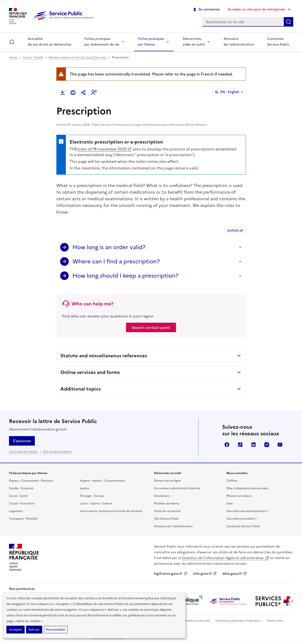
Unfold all (235, 230)
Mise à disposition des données (247, 488)
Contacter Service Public (278, 41)
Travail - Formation (22, 503)
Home (13, 57)
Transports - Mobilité (23, 519)
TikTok (240, 444)
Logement (16, 511)
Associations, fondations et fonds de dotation (111, 511)
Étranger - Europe (92, 496)
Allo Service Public (166, 519)
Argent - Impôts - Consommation (102, 481)
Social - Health (33, 57)
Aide (229, 503)
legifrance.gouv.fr (170, 573)
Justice (84, 488)
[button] (94, 92)
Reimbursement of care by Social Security (77, 57)
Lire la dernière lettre (23, 452)
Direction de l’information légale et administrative (225, 557)
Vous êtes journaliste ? (241, 519)
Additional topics (80, 388)
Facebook (227, 444)
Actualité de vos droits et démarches (49, 41)
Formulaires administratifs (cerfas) (177, 488)
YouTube (280, 444)
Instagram (266, 444)
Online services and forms (90, 372)
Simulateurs (162, 496)
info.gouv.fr (205, 573)
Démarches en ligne (167, 481)
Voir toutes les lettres (57, 452)
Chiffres (231, 481)
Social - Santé (18, 496)
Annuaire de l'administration (173, 526)
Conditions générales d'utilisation (238, 621)
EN (229, 92)
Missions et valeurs (238, 496)
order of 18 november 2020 (104, 149)
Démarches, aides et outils (194, 41)
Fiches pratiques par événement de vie (101, 41)
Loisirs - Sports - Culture (96, 503)
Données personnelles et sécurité (187, 621)
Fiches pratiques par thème (151, 41)
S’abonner (22, 441)
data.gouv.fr (234, 573)
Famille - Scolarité (21, 488)
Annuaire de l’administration (239, 41)
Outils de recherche (167, 511)
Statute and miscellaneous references (103, 355)
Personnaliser (55, 629)
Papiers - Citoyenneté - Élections (31, 481)
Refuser (34, 629)
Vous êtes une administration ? (247, 511)
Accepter (15, 629)
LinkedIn (253, 444)
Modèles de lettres (166, 503)
